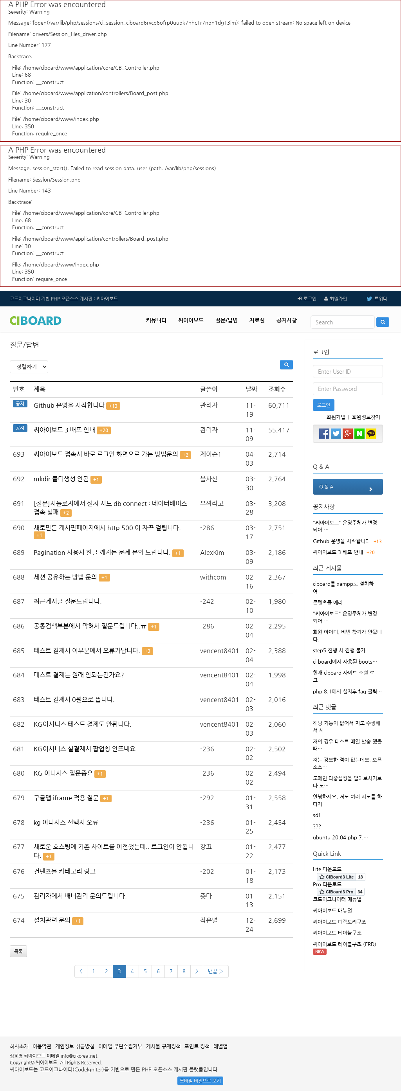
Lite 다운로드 (327, 869)
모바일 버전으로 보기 (200, 1081)
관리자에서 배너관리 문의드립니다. (80, 896)
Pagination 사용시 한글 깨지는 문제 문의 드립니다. (102, 552)
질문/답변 (226, 320)
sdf (316, 815)
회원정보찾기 (366, 417)
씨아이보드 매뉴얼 (332, 910)
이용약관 (42, 1046)
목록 (18, 951)
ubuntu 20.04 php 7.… (340, 837)
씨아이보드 (191, 320)
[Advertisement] (200, 1011)
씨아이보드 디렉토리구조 (339, 922)
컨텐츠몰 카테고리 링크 (65, 871)
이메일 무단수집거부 (120, 1046)
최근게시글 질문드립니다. (68, 601)
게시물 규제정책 (163, 1046)
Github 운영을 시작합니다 (69, 405)
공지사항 (286, 320)
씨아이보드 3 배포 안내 (64, 430)
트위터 (371, 298)
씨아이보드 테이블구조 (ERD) (344, 944)
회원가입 (338, 298)
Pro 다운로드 (327, 884)
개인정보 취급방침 (74, 1046)
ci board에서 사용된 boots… (345, 661)
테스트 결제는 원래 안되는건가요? (79, 675)
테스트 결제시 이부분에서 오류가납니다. (87, 650)
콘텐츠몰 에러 (328, 602)
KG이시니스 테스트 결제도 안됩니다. (83, 724)
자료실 (257, 320)
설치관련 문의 (52, 920)
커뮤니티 (156, 320)
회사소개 (19, 1046)
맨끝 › (216, 971)
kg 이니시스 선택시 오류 (66, 822)
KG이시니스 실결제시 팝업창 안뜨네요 (84, 749)
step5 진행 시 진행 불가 (339, 650)
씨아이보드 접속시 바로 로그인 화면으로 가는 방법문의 (106, 454)
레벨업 (220, 1046)
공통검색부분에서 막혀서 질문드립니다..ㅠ (90, 626)
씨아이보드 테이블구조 (337, 933)
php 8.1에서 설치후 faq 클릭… (347, 691)
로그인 (309, 298)
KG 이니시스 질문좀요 (63, 773)
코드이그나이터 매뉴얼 (337, 899)
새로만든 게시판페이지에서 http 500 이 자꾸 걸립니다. (107, 527)
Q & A (348, 489)
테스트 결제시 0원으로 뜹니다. (74, 699)
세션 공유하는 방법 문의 (65, 577)
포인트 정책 (197, 1046)
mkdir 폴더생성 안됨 (61, 478)
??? (317, 826)
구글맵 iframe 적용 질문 (66, 797)
